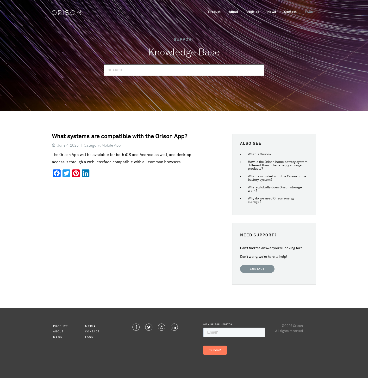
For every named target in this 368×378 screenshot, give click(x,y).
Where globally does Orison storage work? (275, 189)
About (233, 12)
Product (214, 12)
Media (90, 326)
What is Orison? (259, 154)
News (271, 12)
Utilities (252, 12)
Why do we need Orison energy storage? (271, 200)
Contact (290, 12)
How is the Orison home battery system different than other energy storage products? (277, 165)
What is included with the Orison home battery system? (277, 178)
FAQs (309, 12)
